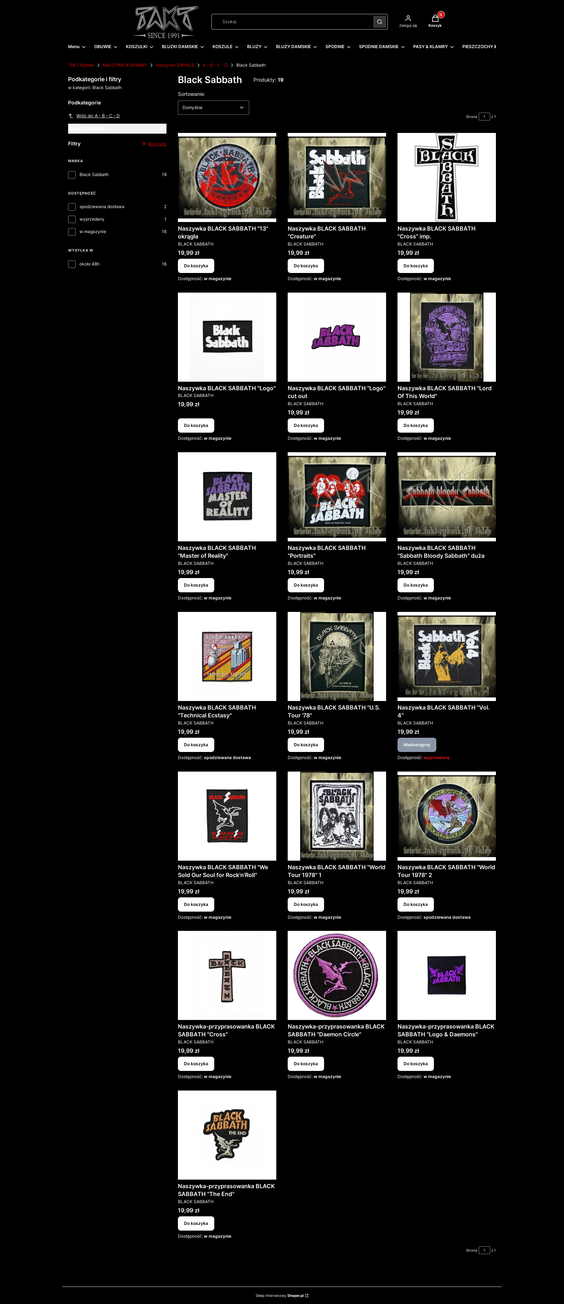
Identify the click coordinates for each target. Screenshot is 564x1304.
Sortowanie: (191, 94)
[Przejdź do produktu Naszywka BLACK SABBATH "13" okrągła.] (227, 177)
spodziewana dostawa (102, 206)
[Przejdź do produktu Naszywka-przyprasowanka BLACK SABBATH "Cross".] (227, 975)
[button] (379, 22)
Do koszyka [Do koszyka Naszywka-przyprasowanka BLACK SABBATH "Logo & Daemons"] (416, 1063)
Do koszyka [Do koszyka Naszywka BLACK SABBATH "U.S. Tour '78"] (306, 744)
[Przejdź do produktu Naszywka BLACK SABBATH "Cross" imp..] (447, 177)
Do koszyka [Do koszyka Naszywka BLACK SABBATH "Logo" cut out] (306, 425)
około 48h (89, 264)
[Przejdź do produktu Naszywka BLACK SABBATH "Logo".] (227, 337)
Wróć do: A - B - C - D (94, 116)
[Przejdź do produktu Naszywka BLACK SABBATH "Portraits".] (337, 496)
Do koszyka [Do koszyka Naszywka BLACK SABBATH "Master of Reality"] (196, 585)
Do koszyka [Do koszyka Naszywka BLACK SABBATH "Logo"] (196, 425)
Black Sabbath (94, 174)
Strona (471, 116)
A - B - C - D (215, 65)
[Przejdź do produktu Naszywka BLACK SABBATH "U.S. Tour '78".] (337, 656)
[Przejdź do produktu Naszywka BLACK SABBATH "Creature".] (337, 177)
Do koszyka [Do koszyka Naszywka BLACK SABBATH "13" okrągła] (196, 265)
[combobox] (290, 21)
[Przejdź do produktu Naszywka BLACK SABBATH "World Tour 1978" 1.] (337, 816)
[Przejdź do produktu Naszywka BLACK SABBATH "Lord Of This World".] (447, 337)
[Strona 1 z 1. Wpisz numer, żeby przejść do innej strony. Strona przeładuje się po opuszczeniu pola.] (484, 116)
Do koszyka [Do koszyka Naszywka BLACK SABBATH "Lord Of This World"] (416, 425)
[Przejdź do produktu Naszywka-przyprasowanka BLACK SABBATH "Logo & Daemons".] (447, 975)
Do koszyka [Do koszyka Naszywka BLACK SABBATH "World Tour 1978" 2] (416, 904)
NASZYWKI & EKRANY (125, 65)
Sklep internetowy (280, 1295)
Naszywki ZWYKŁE (175, 65)
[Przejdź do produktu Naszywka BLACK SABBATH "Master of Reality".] (227, 496)
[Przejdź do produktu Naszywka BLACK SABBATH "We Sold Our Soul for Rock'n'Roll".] (227, 816)
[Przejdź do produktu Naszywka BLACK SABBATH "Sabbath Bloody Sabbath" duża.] (447, 496)
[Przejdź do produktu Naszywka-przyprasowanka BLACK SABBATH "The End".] (227, 1135)
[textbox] (213, 107)
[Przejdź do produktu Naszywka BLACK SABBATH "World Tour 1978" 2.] (447, 816)
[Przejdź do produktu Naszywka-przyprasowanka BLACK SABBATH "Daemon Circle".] (337, 975)
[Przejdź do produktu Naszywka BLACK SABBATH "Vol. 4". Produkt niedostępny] (447, 656)
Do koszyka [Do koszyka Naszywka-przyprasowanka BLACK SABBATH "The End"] (196, 1223)
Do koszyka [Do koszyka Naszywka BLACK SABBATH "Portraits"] (306, 585)
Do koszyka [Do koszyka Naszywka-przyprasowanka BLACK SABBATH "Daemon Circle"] (306, 1063)
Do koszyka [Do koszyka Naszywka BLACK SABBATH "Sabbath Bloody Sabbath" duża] (416, 585)
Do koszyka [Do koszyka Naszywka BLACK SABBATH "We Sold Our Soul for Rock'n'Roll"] (196, 904)
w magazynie (93, 231)
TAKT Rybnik (81, 65)
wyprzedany (92, 219)
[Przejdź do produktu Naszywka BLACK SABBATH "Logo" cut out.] (337, 337)
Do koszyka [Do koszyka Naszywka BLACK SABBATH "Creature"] (306, 265)
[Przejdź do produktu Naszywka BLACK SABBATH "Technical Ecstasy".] (227, 656)
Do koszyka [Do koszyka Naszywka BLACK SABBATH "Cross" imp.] (416, 265)
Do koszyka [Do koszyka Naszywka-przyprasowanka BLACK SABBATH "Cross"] (196, 1063)
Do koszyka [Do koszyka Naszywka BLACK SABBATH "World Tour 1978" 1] (306, 904)
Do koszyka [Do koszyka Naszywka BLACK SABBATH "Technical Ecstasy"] (196, 744)
